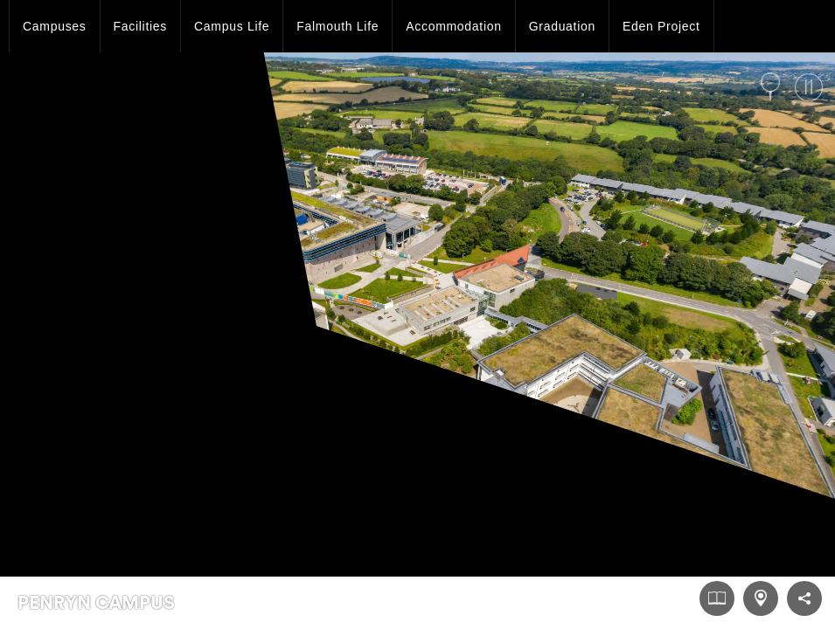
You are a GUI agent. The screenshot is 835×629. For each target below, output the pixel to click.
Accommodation (453, 26)
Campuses (55, 26)
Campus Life (231, 26)
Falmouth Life (337, 26)
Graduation (562, 26)
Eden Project (661, 26)
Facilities (140, 26)
